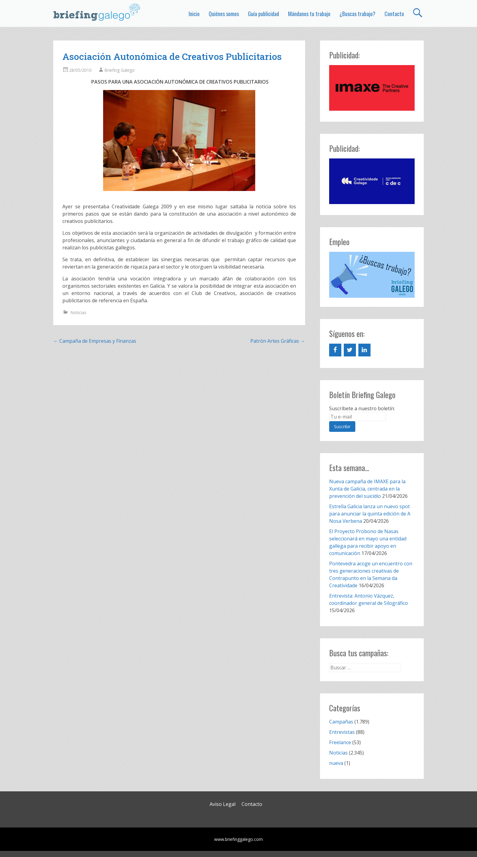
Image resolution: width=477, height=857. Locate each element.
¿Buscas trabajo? (357, 14)
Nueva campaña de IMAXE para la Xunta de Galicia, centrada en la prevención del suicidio (367, 488)
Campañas (341, 721)
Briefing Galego (119, 70)
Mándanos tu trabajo (309, 14)
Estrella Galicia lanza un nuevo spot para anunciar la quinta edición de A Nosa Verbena (369, 513)
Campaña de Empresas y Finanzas (94, 341)
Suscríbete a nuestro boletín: (362, 408)
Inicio (194, 14)
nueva (336, 763)
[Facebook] (335, 350)
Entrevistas (342, 732)
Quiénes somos (224, 14)
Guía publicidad (263, 14)
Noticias (78, 312)
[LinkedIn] (364, 350)
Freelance (340, 742)
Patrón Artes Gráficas (277, 341)
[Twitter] (350, 350)
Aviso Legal (222, 804)
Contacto (394, 14)
